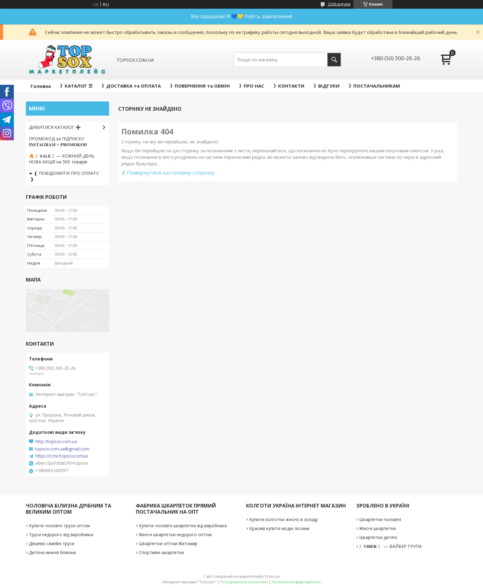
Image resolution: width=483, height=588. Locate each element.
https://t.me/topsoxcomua (61, 456)
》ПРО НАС (251, 86)
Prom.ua (272, 576)
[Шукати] (334, 59)
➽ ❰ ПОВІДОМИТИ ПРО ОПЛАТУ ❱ (64, 176)
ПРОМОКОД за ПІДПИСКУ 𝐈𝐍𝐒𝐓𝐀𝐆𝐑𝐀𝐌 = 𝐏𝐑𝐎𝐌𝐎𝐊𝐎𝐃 (58, 141)
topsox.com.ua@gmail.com (62, 449)
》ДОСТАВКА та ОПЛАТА (131, 86)
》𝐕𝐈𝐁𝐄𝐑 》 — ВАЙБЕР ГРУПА (390, 546)
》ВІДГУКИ (326, 86)
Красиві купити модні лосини (279, 528)
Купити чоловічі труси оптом (59, 525)
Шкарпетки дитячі (378, 537)
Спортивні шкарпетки (161, 552)
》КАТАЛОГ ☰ (76, 86)
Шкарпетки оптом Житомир (168, 543)
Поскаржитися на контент (244, 582)
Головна (40, 86)
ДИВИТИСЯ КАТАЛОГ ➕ (55, 127)
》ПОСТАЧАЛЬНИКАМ (374, 86)
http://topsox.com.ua (56, 441)
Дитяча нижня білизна (52, 552)
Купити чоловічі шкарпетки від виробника (183, 525)
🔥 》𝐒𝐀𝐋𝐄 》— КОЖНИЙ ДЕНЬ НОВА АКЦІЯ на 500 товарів (62, 159)
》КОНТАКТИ (289, 86)
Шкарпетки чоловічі (380, 519)
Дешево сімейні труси (51, 543)
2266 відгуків (339, 4)
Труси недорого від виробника (61, 534)
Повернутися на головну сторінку (171, 172)
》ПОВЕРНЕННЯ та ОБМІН (200, 86)
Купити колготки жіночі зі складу (283, 519)
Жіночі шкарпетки (377, 528)
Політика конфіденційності (296, 582)
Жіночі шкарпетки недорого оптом (175, 534)
